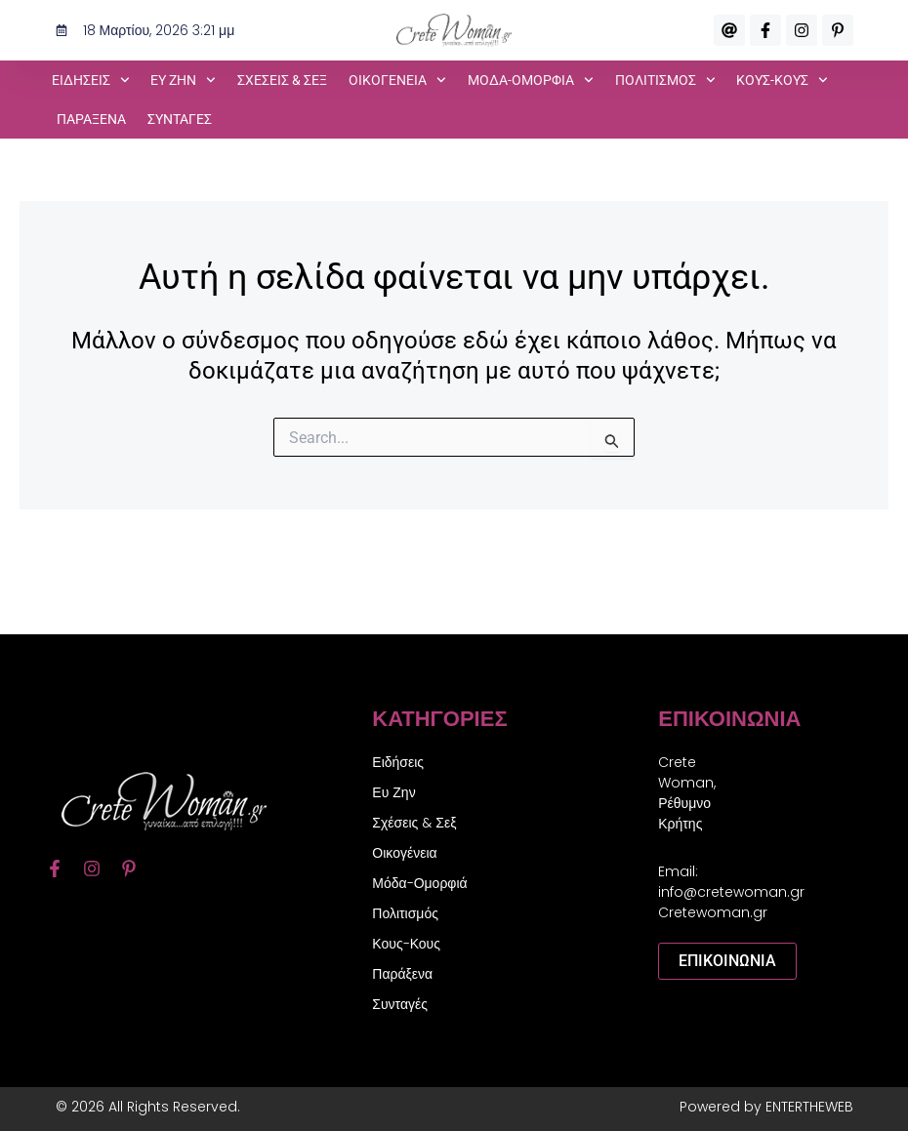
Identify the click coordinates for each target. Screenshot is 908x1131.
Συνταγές (179, 119)
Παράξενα (91, 119)
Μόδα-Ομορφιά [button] (531, 80)
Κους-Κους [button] (782, 80)
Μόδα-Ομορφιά (419, 883)
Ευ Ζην (393, 792)
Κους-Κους (406, 943)
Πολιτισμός (405, 913)
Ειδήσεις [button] (91, 80)
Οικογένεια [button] (397, 80)
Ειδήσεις (398, 762)
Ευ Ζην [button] (183, 80)
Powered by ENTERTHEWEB (766, 1106)
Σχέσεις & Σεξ (282, 80)
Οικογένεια (404, 853)
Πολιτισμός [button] (665, 80)
